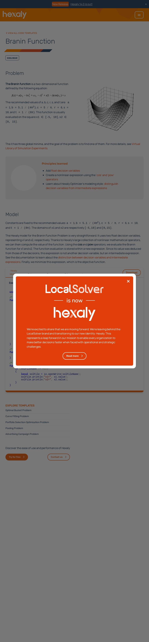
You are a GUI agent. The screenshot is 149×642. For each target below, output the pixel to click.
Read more (72, 356)
